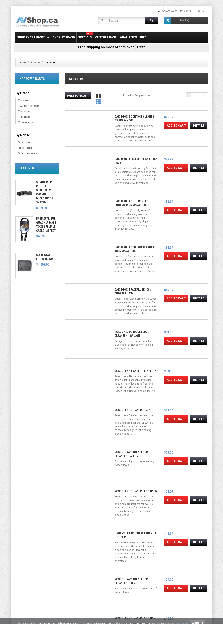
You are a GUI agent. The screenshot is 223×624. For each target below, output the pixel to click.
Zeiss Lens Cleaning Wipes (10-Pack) (115, 359)
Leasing (19, 587)
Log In (200, 11)
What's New (128, 37)
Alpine (23, 100)
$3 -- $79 (24, 142)
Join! (152, 585)
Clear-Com (26, 122)
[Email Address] (131, 585)
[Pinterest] (137, 569)
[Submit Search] (151, 20)
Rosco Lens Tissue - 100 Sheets (150, 217)
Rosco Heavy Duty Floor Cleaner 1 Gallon (80, 288)
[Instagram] (131, 569)
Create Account (74, 573)
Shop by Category (33, 37)
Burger (24, 117)
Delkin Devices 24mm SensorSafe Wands (154, 502)
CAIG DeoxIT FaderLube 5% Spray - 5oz (114, 146)
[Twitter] (124, 569)
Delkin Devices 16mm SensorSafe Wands (192, 502)
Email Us (172, 575)
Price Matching (23, 578)
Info (143, 37)
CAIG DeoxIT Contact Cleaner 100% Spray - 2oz (191, 146)
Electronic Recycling (27, 592)
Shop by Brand (64, 37)
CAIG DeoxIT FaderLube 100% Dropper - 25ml (78, 217)
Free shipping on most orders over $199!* (111, 47)
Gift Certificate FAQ (75, 582)
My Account (187, 11)
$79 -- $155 (25, 148)
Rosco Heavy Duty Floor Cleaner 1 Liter (192, 288)
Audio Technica (28, 106)
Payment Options (25, 582)
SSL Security (22, 573)
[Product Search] (125, 20)
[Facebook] (118, 569)
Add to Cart (80, 171)
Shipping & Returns (25, 568)
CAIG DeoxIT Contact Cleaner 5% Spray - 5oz (79, 146)
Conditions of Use (129, 612)
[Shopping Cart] (167, 20)
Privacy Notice (73, 592)
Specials (85, 35)
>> (204, 94)
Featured (27, 168)
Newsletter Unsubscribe (78, 578)
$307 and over (27, 153)
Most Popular (78, 95)
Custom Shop (105, 37)
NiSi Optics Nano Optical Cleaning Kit (117, 430)
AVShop (24, 111)
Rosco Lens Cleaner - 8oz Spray (114, 288)
